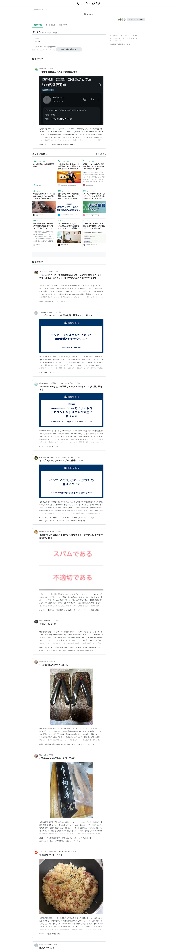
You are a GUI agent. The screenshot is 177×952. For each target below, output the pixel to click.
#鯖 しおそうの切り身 (82, 838)
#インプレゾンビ (45, 518)
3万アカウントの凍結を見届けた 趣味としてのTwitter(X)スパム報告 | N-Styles (93, 166)
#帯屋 (41, 744)
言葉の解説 (38, 25)
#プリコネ (69, 518)
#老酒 (49, 934)
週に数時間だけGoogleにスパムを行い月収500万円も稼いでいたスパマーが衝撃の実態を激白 (69, 226)
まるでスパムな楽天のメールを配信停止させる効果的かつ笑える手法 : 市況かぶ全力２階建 (69, 166)
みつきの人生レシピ (45, 271)
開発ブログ (134, 38)
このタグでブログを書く (136, 19)
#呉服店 (48, 744)
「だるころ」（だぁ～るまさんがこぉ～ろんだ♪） (55, 851)
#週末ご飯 (56, 934)
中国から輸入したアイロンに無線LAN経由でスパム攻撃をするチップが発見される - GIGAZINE (44, 196)
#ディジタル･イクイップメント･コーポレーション (82, 648)
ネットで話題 (50, 25)
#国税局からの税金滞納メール (63, 144)
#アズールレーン (63, 521)
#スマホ (55, 447)
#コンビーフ (44, 372)
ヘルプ (128, 38)
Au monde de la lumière (46, 531)
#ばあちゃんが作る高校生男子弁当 (52, 838)
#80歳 (63, 744)
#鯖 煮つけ (71, 744)
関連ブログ (63, 25)
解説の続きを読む (69, 49)
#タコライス (82, 744)
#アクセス (63, 301)
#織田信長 (89, 651)
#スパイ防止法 (69, 610)
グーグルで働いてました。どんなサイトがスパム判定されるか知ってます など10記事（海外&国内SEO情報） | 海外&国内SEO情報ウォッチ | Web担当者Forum (94, 196)
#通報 (97, 610)
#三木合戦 (62, 651)
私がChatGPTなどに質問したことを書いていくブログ (56, 383)
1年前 (51, 755)
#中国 (41, 301)
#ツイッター (44, 521)
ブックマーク (39, 161)
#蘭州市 (48, 301)
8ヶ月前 (58, 531)
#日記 (41, 648)
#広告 (49, 447)
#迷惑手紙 (59, 648)
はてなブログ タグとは (117, 38)
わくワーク (42, 69)
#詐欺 (41, 144)
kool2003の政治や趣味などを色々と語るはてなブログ (56, 457)
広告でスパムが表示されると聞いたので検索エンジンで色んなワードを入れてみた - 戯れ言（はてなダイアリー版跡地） (94, 226)
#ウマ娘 (77, 518)
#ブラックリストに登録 (85, 610)
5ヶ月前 (50, 69)
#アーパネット (44, 651)
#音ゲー (74, 521)
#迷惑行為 (50, 610)
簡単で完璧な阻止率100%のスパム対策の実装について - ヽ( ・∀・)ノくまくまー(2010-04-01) (43, 226)
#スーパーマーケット (74, 841)
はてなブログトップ (116, 40)
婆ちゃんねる (43, 661)
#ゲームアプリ (58, 518)
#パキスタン (82, 521)
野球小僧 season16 (45, 621)
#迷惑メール (49, 648)
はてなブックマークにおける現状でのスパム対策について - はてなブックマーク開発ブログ (69, 196)
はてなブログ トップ (39, 10)
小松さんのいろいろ (45, 944)
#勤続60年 (56, 744)
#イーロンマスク (88, 518)
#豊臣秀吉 (71, 651)
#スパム (48, 144)
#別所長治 (80, 651)
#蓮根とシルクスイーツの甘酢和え (52, 841)
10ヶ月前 (56, 621)
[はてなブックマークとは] (47, 154)
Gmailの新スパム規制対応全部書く (43, 165)
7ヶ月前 (56, 271)
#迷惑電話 (59, 610)
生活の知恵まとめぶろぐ (47, 312)
